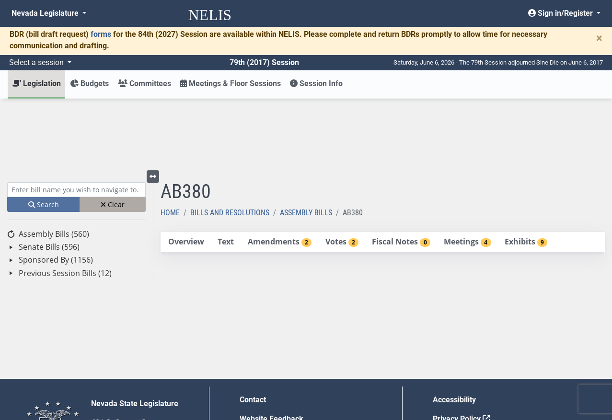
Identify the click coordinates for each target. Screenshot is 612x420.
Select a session (37, 62)
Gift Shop (256, 386)
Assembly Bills (306, 142)
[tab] (186, 172)
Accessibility (454, 329)
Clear (113, 134)
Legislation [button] (36, 83)
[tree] (76, 183)
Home (170, 142)
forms (101, 34)
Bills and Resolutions (229, 142)
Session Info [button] (316, 83)
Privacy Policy (461, 348)
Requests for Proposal (471, 367)
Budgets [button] (89, 83)
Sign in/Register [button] (561, 13)
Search (43, 134)
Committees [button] (144, 83)
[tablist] (383, 172)
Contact (253, 329)
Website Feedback (271, 348)
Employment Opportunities (285, 367)
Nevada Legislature (46, 13)
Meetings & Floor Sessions (230, 83)
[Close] (599, 38)
